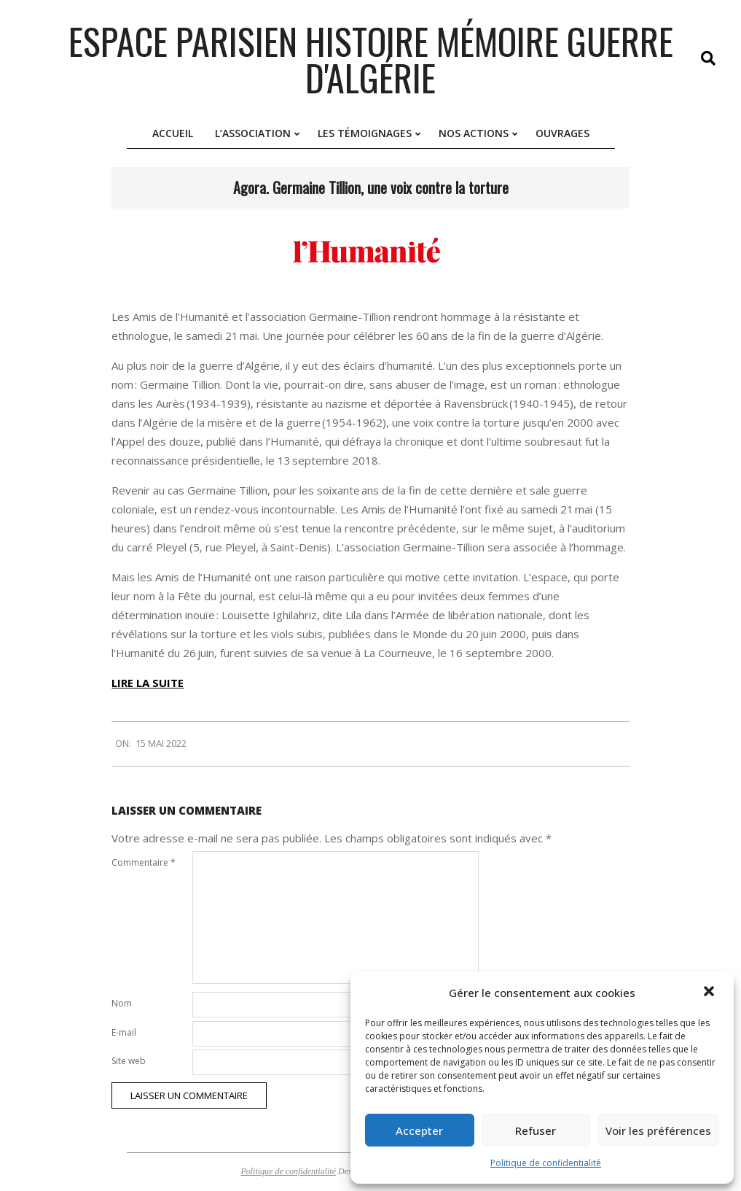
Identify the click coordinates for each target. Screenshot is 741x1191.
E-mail (123, 1032)
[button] (710, 992)
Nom (121, 1003)
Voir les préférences (658, 1130)
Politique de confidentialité (545, 1163)
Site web (128, 1061)
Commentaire (143, 862)
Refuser (535, 1130)
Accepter (419, 1130)
